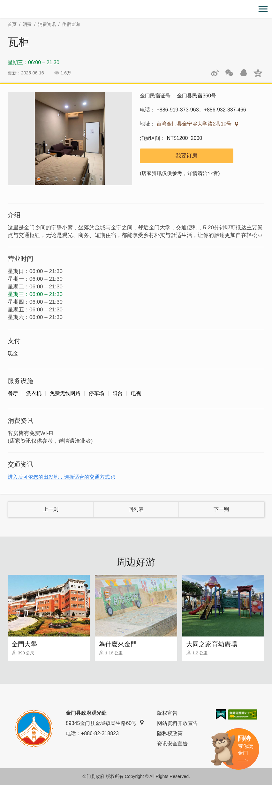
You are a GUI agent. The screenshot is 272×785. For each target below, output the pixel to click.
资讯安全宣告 (172, 743)
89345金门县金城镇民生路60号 (105, 723)
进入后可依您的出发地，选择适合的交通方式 (59, 477)
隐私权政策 (170, 733)
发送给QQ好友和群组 (243, 72)
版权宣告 (167, 713)
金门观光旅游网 (136, 9)
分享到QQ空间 (258, 72)
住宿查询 (71, 24)
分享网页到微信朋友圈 (229, 72)
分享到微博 (214, 72)
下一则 (221, 509)
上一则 (50, 509)
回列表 (136, 509)
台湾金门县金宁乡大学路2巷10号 (194, 123)
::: (2, 3)
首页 (12, 24)
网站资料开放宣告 (177, 723)
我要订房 (186, 156)
